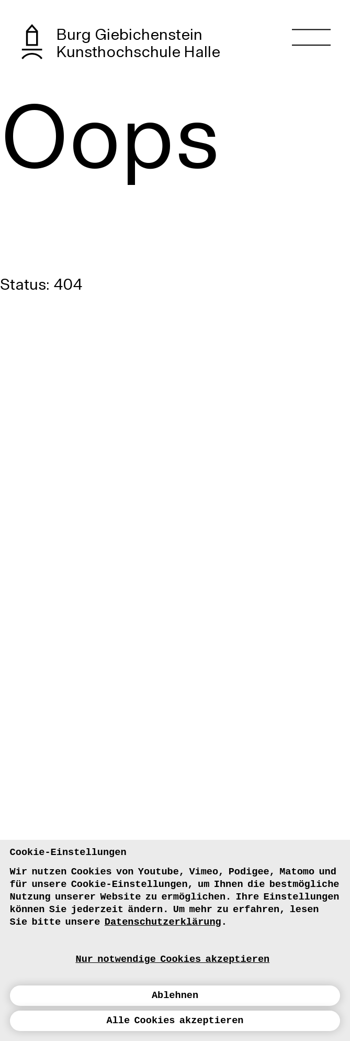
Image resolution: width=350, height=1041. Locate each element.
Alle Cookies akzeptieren (175, 1020)
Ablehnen (175, 995)
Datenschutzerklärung (163, 922)
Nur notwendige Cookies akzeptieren (173, 959)
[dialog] (175, 940)
